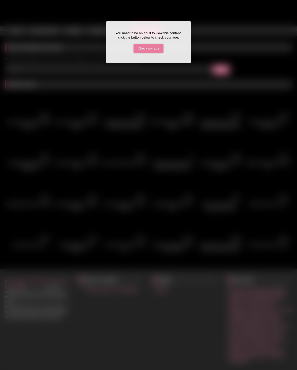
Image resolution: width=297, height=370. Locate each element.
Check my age (148, 48)
